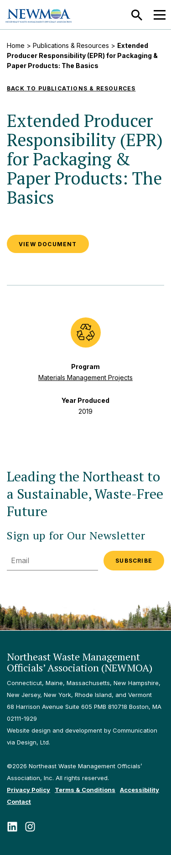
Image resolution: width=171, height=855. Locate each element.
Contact (19, 801)
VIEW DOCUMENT (48, 244)
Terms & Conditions (85, 789)
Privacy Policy (28, 789)
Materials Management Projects (85, 377)
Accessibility (139, 789)
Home (16, 45)
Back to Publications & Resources (71, 88)
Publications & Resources (71, 45)
